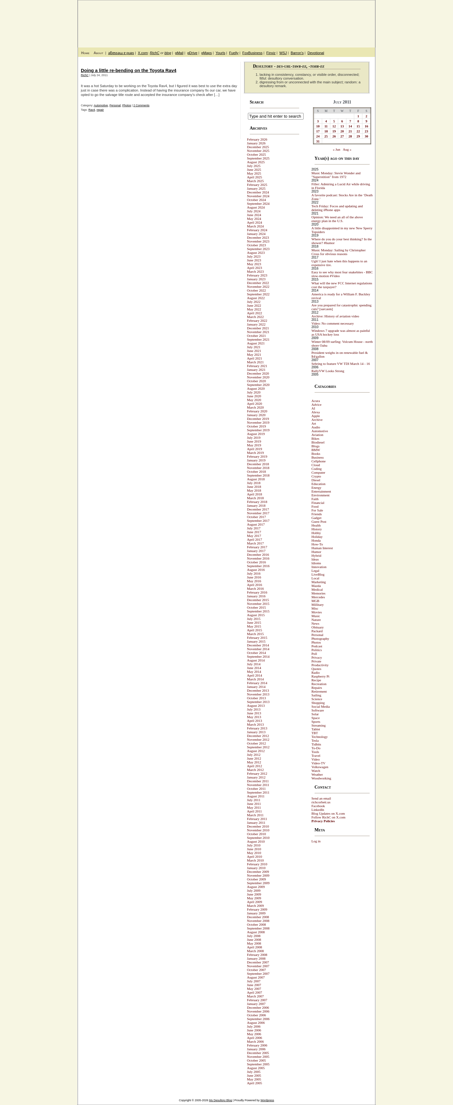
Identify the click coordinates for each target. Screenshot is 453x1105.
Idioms (316, 563)
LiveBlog (318, 574)
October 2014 (256, 653)
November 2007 (258, 966)
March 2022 (255, 317)
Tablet (315, 729)
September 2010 (258, 838)
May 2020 (254, 400)
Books (315, 453)
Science (316, 699)
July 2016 (253, 573)
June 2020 (254, 396)
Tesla (315, 740)
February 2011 (257, 819)
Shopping (318, 703)
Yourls (220, 53)
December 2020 (258, 373)
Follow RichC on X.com (328, 817)
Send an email (321, 798)
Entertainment (321, 491)
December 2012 (258, 736)
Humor (316, 552)
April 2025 (254, 177)
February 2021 (257, 366)
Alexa (315, 412)
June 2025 (254, 169)
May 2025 (254, 173)
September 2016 (258, 566)
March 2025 (255, 181)
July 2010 (253, 845)
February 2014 (257, 683)
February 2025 (257, 185)
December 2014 (258, 645)
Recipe (316, 680)
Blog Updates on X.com (328, 813)
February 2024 (257, 230)
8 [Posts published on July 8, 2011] (358, 121)
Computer (318, 472)
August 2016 (256, 570)
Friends (316, 514)
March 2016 (255, 588)
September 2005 (258, 1064)
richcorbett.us (320, 802)
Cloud (315, 465)
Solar (315, 714)
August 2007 (256, 977)
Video (315, 759)
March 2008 (255, 951)
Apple (315, 416)
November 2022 (258, 286)
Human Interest (322, 548)
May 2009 (254, 898)
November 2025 (258, 151)
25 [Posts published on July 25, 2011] (326, 136)
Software (317, 710)
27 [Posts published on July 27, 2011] (342, 136)
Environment (320, 495)
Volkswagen (319, 767)
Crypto (316, 476)
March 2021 (255, 362)
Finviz (271, 53)
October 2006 (256, 1015)
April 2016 (254, 585)
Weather (317, 774)
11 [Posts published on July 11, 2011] (325, 126)
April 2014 (254, 675)
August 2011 (256, 796)
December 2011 (258, 781)
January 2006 (256, 1049)
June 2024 (254, 215)
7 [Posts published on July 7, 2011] (350, 121)
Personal (115, 105)
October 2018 (256, 471)
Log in (316, 841)
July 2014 (253, 664)
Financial (317, 503)
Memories (318, 593)
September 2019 (258, 430)
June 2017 (254, 532)
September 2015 (258, 611)
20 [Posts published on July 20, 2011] (342, 131)
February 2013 (257, 728)
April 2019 (254, 449)
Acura (315, 401)
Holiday (316, 537)
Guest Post (318, 521)
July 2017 (253, 528)
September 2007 (258, 973)
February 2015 (257, 637)
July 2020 (253, 392)
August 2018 (256, 479)
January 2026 (256, 143)
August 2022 (256, 298)
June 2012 (254, 758)
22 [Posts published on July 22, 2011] (358, 131)
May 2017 (254, 536)
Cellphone (318, 461)
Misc (314, 608)
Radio (315, 672)
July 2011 (253, 800)
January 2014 (256, 687)
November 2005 (258, 1056)
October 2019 (256, 426)
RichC (154, 53)
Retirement (319, 691)
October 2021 (256, 336)
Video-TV (318, 763)
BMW (315, 450)
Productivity (319, 665)
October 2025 (256, 154)
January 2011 (256, 822)
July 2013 (253, 709)
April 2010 (254, 856)
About (98, 53)
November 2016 (258, 558)
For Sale (317, 510)
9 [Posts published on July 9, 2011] (366, 121)
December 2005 (258, 1053)
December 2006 (258, 1007)
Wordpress (267, 1100)
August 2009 (256, 887)
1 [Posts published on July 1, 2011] (358, 116)
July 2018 (253, 483)
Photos (126, 105)
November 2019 (258, 422)
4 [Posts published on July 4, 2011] (326, 121)
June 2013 (254, 713)
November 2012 (258, 739)
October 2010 (256, 834)
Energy (316, 487)
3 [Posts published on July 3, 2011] (318, 121)
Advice (316, 404)
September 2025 (258, 158)
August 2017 (256, 524)
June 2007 (254, 985)
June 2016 (254, 577)
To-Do (316, 748)
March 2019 (255, 453)
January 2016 (256, 596)
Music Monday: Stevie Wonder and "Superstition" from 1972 (336, 175)
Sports (315, 721)
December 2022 (258, 283)
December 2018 (258, 464)
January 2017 (256, 551)
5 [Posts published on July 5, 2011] (334, 121)
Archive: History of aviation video (335, 316)
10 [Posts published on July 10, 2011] (318, 126)
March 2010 (255, 860)
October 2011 (256, 788)
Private (316, 661)
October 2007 (256, 970)
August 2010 (256, 841)
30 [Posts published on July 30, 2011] (366, 136)
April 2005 (254, 1083)
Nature (316, 620)
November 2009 (258, 875)
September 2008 (258, 928)
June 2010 (254, 849)
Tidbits (316, 744)
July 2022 (253, 302)
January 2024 (256, 234)
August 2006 (256, 1022)
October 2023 (256, 245)
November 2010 (258, 830)
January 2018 (256, 505)
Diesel (315, 480)
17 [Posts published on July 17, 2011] (318, 131)
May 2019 (254, 445)
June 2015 (254, 622)
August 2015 (256, 615)
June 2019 (254, 441)
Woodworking (321, 778)
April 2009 (254, 902)
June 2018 (254, 486)
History (316, 529)
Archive (316, 419)
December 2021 (258, 328)
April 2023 (254, 268)
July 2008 (253, 936)
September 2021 (258, 339)
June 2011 (254, 804)
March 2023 (255, 271)
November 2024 (258, 196)
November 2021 (258, 332)
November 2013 (258, 694)
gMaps (206, 53)
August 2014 (256, 660)
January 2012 (256, 777)
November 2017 (258, 513)
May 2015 (254, 626)
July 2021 (253, 347)
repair (100, 109)
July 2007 (253, 981)
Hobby (316, 533)
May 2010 (254, 853)
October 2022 (256, 290)
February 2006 (257, 1045)
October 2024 (256, 200)
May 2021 (254, 354)
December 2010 (258, 826)
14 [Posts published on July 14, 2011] (350, 126)
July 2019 (253, 437)
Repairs (316, 687)
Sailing (316, 695)
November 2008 (258, 921)
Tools (315, 752)
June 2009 (254, 894)
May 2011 (254, 807)
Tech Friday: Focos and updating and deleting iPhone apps (337, 208)
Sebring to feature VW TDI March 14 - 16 (340, 364)
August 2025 (256, 162)
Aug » (347, 149)
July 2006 (253, 1026)
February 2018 (257, 502)
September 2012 (258, 747)
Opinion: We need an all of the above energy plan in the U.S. (337, 219)
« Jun (336, 149)
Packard (316, 631)
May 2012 (254, 762)
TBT (314, 733)
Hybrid (316, 555)
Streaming (318, 725)
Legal (315, 570)
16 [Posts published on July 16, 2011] (366, 126)
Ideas (315, 559)
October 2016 (256, 562)
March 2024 (255, 226)
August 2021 (256, 343)
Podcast (316, 646)
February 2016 (257, 592)
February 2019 (257, 456)
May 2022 (254, 309)
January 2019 (256, 460)
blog (168, 53)
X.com (143, 53)
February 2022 (257, 320)
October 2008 (256, 924)
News (315, 623)
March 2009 (255, 905)
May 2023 (254, 264)
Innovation (319, 567)
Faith (315, 499)
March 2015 (255, 634)
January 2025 (256, 188)
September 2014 (258, 656)
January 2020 (256, 415)
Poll (314, 654)
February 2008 (257, 955)
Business (317, 457)
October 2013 (256, 698)
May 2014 (254, 671)
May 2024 (254, 218)
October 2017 (256, 517)
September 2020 (258, 385)
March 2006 (255, 1041)
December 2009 (258, 871)
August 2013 (256, 705)
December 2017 (258, 509)
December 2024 (258, 192)
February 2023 (257, 275)
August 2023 (256, 252)
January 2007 (256, 1004)
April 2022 (254, 313)
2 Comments (141, 105)
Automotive (101, 105)
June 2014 (254, 668)
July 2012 (253, 754)
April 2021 (254, 358)
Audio (315, 427)
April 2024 (254, 222)
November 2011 (258, 785)
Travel (315, 755)
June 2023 (254, 260)
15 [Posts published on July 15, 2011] (358, 126)
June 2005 (254, 1075)
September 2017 (258, 520)
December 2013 (258, 690)
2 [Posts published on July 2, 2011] (366, 116)
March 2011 (255, 815)
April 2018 (254, 494)
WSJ (283, 53)
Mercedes (318, 597)
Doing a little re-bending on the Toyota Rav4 (128, 70)
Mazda (316, 586)
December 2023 (258, 237)
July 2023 (253, 256)
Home (85, 53)
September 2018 (258, 475)
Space (315, 718)
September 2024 (258, 203)
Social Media (320, 706)
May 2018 (254, 490)
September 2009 (258, 883)
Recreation (319, 684)
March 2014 (255, 679)
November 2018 (258, 468)
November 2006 (258, 1011)
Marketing (318, 582)
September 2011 (258, 792)
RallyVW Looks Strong (327, 371)
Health (316, 525)
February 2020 (257, 411)
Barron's (297, 53)
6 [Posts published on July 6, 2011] (342, 121)
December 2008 (258, 917)
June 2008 (254, 939)
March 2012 (255, 770)
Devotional (315, 53)
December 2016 (258, 554)
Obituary (317, 627)
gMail (179, 53)
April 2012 (254, 766)
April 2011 (254, 811)
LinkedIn (317, 810)
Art (313, 423)
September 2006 (258, 1019)
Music (315, 616)
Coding (316, 469)
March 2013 (255, 724)
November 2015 (258, 604)
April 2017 (254, 539)
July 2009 (253, 890)
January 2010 (256, 868)
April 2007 (254, 992)
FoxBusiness (252, 53)
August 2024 (256, 207)
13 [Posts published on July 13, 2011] (342, 126)
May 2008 (254, 943)
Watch (315, 771)
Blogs (315, 446)
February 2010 (257, 864)
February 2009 (257, 909)
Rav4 (91, 109)
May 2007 (254, 989)
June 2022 (254, 305)
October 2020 (256, 381)
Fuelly (233, 53)
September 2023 (258, 249)
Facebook (318, 806)
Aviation (317, 435)
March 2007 (255, 996)
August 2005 (256, 1068)
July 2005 (253, 1072)
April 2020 (254, 403)
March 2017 (255, 543)
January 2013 (256, 732)
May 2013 (254, 717)
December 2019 (258, 419)
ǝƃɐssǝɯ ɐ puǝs (121, 53)
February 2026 (257, 139)
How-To (317, 544)
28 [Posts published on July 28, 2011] (350, 136)
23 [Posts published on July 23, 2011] (366, 131)
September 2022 (258, 294)
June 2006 (254, 1030)
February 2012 (257, 773)
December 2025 (258, 147)
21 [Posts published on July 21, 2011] (350, 131)
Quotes (316, 669)
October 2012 (256, 743)
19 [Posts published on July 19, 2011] (334, 131)
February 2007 (257, 1000)
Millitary (317, 604)
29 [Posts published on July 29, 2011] (358, 136)
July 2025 (253, 166)
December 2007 (258, 962)
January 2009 (256, 913)
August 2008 (256, 932)
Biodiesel (318, 442)
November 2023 (258, 241)
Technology (319, 737)
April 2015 (254, 630)
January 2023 (256, 279)
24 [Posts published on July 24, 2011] (318, 136)
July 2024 (253, 211)
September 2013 (258, 702)
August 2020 (256, 388)
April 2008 (254, 947)
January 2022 (256, 324)
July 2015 (253, 619)
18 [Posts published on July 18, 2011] (326, 131)
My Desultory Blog (314, 20)
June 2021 (254, 351)
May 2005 (254, 1079)
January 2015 (256, 641)
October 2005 (256, 1060)
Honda (316, 540)
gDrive (192, 53)
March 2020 (255, 407)
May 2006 (254, 1034)
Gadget (316, 518)
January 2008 (256, 958)
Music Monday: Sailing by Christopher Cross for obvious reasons (338, 252)
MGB (315, 601)
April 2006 (254, 1038)
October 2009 (256, 879)
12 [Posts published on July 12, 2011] (334, 126)
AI (313, 408)
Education (318, 484)
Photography (320, 638)
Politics (316, 650)
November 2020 (258, 377)
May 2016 (254, 581)
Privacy (316, 657)
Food (315, 506)
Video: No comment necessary (332, 323)
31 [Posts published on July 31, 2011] (318, 141)
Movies (316, 612)
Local (315, 578)
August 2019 (256, 434)
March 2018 (255, 498)
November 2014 (258, 649)
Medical (317, 589)
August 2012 (256, 751)
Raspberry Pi (320, 676)
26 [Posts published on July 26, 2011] (334, 136)
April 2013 (254, 721)
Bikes (315, 438)
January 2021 (256, 369)
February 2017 (257, 547)
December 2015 (258, 600)
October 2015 (256, 607)
